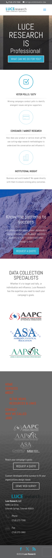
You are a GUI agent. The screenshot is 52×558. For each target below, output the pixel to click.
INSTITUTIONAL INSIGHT (26, 171)
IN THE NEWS (17, 399)
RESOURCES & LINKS (22, 403)
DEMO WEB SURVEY (26, 486)
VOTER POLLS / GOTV (26, 94)
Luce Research (29, 554)
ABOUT (9, 392)
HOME (9, 384)
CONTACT (11, 410)
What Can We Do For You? (26, 60)
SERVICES (11, 388)
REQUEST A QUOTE (26, 251)
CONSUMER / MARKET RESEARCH (26, 130)
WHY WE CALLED (15, 414)
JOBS (8, 418)
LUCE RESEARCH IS (26, 36)
